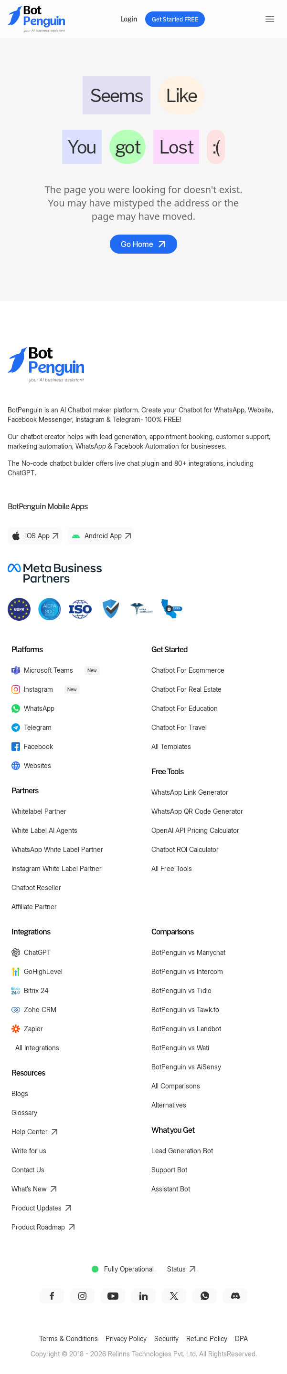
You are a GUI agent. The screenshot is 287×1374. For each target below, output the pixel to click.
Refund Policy (206, 1338)
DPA (241, 1338)
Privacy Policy (126, 1338)
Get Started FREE (175, 19)
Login (129, 18)
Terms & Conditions (68, 1338)
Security (166, 1338)
